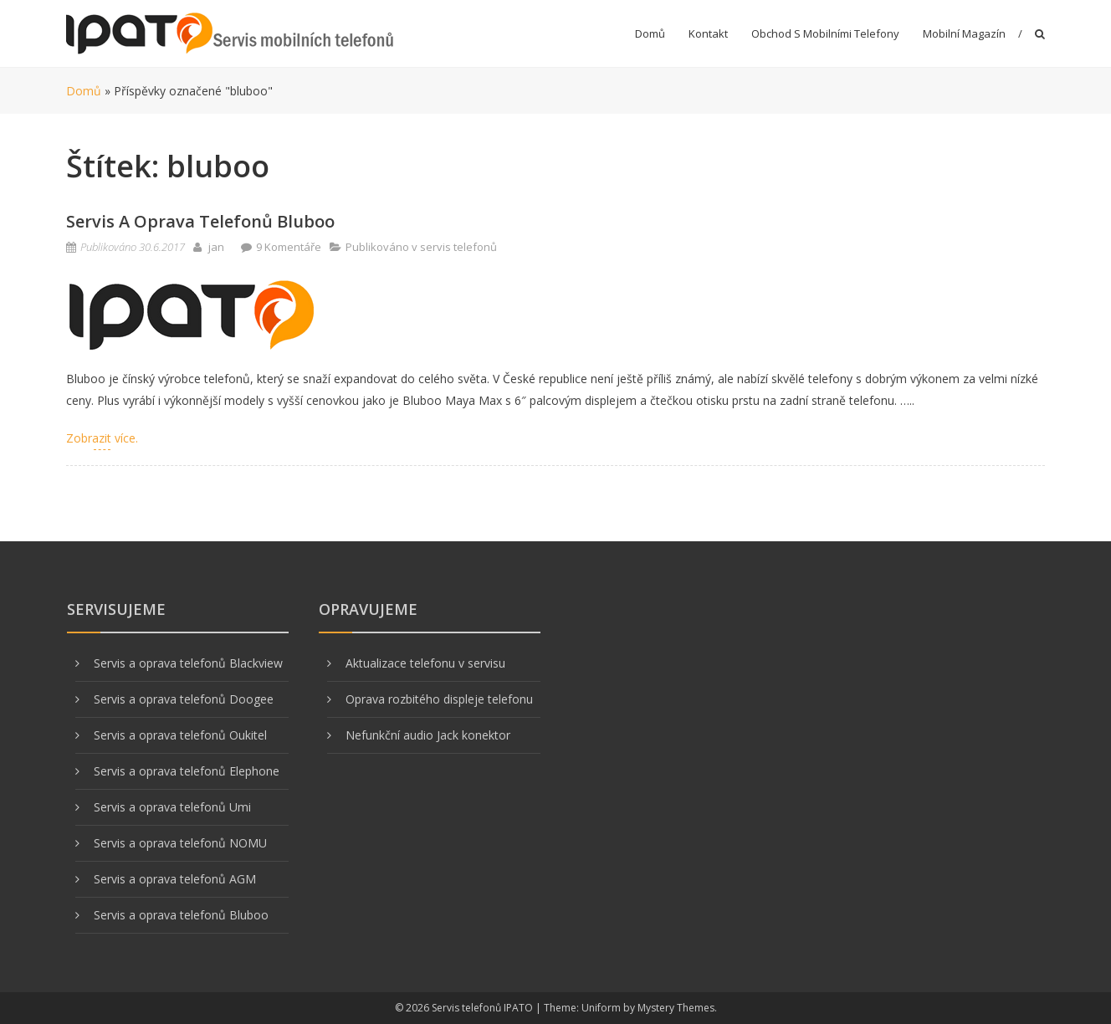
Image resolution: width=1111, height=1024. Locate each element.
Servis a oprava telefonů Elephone (186, 771)
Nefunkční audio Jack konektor (428, 735)
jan (216, 246)
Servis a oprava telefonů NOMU (180, 843)
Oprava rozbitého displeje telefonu (439, 699)
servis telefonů (458, 246)
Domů (650, 33)
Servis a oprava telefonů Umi (172, 807)
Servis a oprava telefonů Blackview (188, 663)
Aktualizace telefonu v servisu (425, 663)
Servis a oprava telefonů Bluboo (200, 221)
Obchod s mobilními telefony (825, 33)
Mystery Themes (675, 1008)
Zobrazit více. (102, 438)
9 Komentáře (288, 246)
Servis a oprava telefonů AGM (175, 879)
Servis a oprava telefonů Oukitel (180, 735)
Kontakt (708, 33)
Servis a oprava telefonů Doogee (184, 699)
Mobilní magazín (964, 33)
